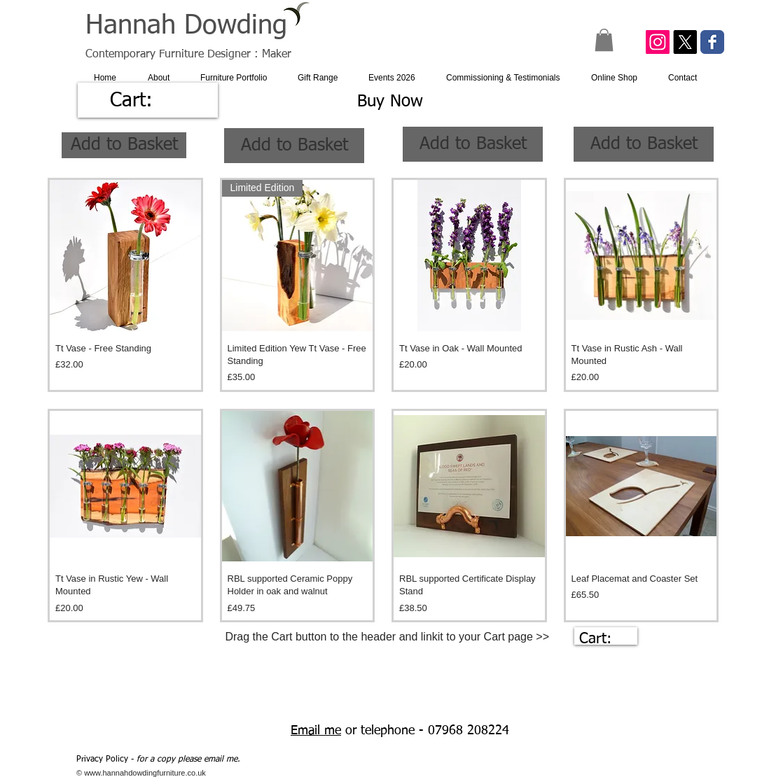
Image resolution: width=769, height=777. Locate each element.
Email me (316, 730)
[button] (604, 40)
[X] (685, 42)
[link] (147, 99)
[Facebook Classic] (712, 42)
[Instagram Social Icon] (658, 42)
